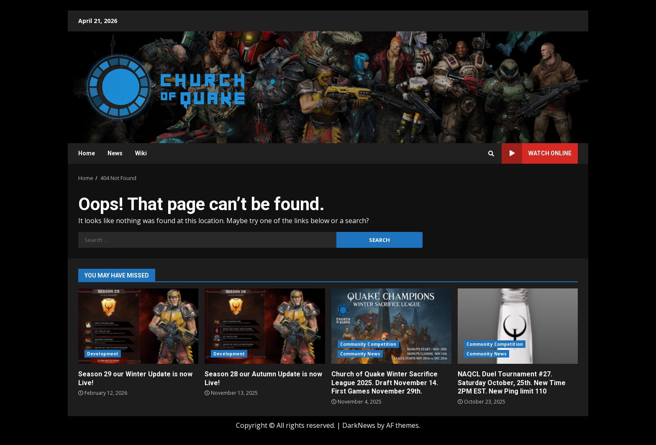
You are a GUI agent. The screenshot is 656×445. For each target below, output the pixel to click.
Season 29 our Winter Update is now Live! (138, 326)
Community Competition (368, 344)
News (115, 153)
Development (102, 354)
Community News (360, 354)
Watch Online (536, 153)
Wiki (141, 153)
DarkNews (358, 425)
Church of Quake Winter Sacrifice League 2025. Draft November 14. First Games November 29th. (391, 326)
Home (86, 153)
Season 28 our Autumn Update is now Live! (265, 326)
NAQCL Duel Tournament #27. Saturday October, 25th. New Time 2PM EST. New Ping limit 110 (518, 326)
